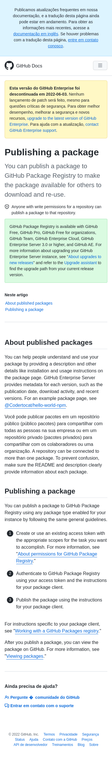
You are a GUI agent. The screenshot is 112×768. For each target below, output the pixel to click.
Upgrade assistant (80, 262)
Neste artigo (16, 295)
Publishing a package (24, 309)
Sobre (93, 745)
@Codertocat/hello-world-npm (35, 405)
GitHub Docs (29, 65)
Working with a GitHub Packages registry (56, 630)
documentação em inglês (35, 34)
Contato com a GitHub (60, 740)
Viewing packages (24, 656)
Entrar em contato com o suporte (39, 705)
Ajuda (33, 740)
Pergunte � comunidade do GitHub (42, 697)
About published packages (28, 303)
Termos (49, 734)
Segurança (90, 734)
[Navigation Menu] (100, 65)
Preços (87, 740)
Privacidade (69, 734)
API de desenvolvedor (30, 745)
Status (20, 740)
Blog (81, 745)
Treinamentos (62, 745)
